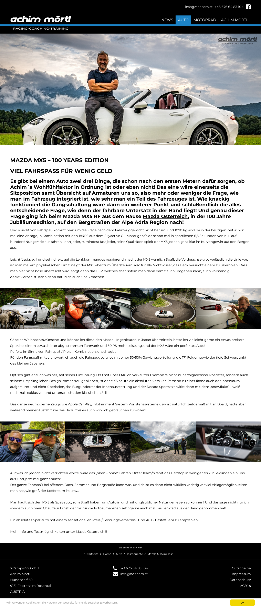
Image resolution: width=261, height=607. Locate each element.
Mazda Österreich (90, 532)
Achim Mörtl (234, 20)
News (167, 20)
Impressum (241, 574)
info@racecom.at (134, 574)
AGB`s (245, 586)
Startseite (92, 554)
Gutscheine (241, 568)
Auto (183, 20)
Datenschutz (240, 580)
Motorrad (205, 20)
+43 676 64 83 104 (133, 568)
